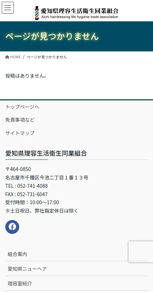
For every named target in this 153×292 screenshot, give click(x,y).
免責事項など (20, 119)
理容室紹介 (20, 283)
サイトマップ (20, 132)
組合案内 (17, 253)
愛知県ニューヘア (27, 268)
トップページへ (22, 106)
